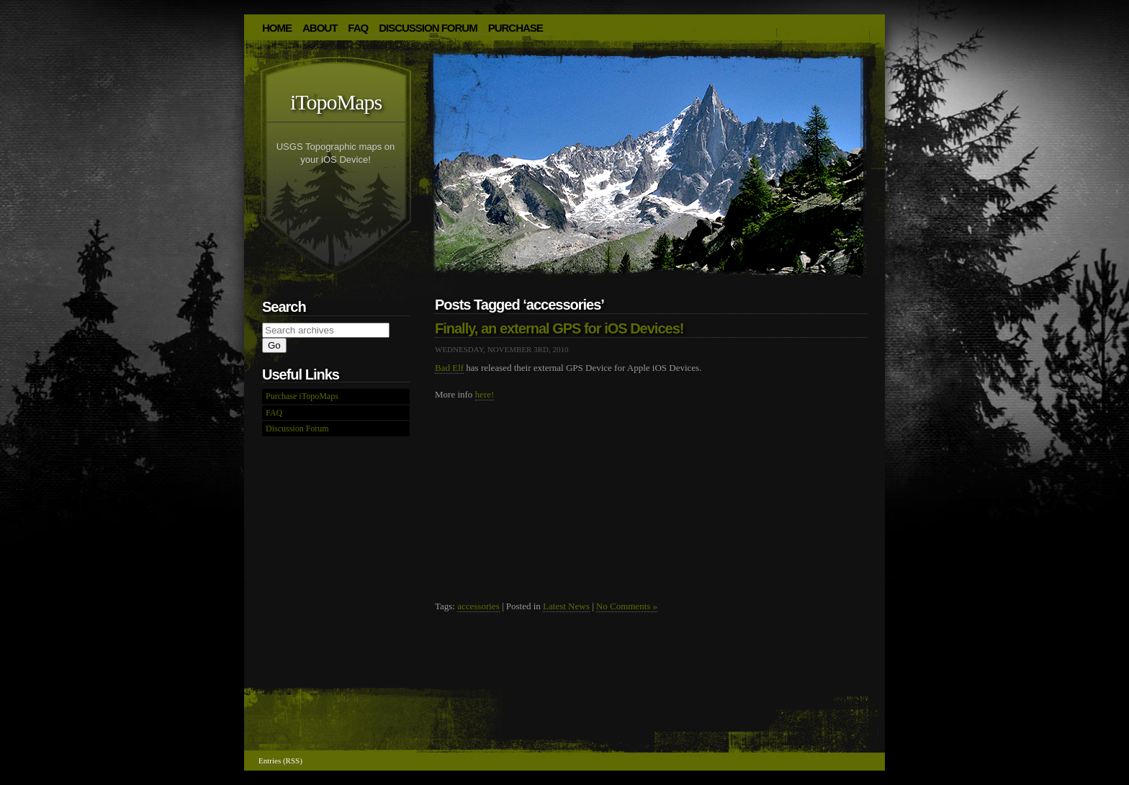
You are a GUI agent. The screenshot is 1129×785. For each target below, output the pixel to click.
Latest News (566, 606)
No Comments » (626, 606)
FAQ (358, 28)
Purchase (515, 28)
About (319, 28)
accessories (478, 606)
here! (485, 394)
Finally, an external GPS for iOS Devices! (559, 328)
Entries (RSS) (280, 760)
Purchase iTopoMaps (302, 396)
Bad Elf (449, 367)
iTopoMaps (336, 102)
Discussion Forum (428, 28)
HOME (277, 28)
